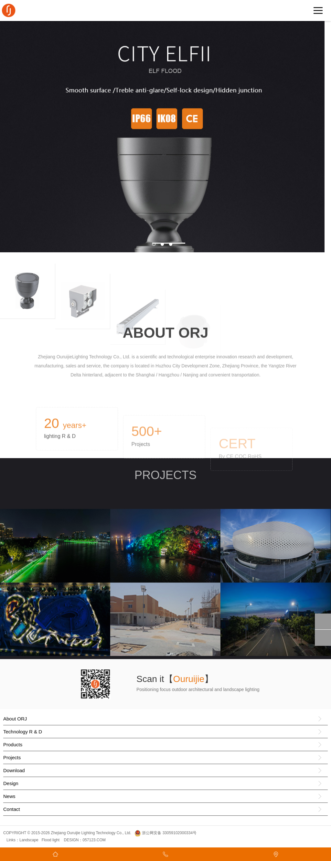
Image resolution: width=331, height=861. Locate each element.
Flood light (50, 840)
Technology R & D (22, 731)
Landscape (28, 840)
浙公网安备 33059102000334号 (165, 833)
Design (10, 783)
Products (12, 744)
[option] (162, 134)
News (9, 796)
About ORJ (15, 718)
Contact (11, 809)
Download (14, 770)
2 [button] (169, 243)
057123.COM (93, 840)
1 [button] (160, 243)
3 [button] (177, 243)
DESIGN (71, 840)
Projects (12, 757)
